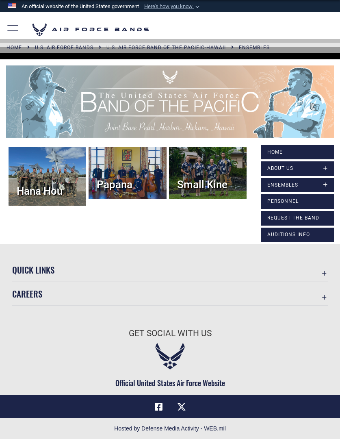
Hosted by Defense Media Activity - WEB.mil (170, 428)
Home (275, 152)
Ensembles (282, 185)
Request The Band (293, 218)
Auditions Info (288, 234)
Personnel (283, 201)
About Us (280, 168)
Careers (27, 293)
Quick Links (33, 269)
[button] (172, 6)
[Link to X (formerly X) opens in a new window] (181, 407)
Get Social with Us (170, 333)
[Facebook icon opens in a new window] (158, 407)
